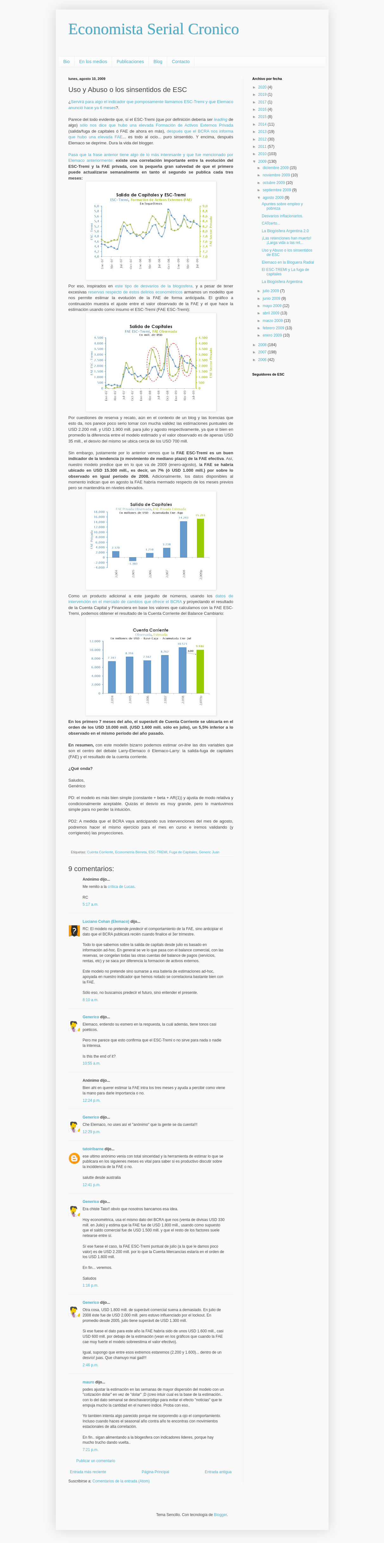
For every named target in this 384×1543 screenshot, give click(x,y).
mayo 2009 (273, 306)
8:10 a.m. (91, 1000)
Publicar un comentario (95, 1461)
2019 (263, 94)
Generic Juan (209, 852)
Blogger (220, 1515)
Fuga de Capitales (183, 852)
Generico (91, 1017)
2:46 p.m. (91, 1365)
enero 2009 (273, 335)
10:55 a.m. (92, 1063)
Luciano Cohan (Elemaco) (106, 921)
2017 (263, 102)
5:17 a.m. (91, 904)
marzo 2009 (273, 320)
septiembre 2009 (277, 190)
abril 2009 (271, 313)
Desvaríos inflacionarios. (282, 216)
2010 (263, 154)
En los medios (93, 61)
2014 (263, 124)
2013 (263, 131)
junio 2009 (272, 298)
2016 (263, 109)
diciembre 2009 (276, 168)
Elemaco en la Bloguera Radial (288, 262)
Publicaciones (130, 61)
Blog (157, 61)
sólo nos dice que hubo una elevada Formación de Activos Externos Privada (156, 125)
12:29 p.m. (92, 1132)
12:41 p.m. (92, 1185)
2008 (263, 345)
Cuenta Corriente (100, 852)
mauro (88, 1382)
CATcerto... (271, 223)
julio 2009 (271, 291)
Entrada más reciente (88, 1472)
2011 (263, 146)
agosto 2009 (273, 197)
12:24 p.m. (92, 1100)
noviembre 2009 (277, 175)
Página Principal (155, 1472)
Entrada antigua (218, 1472)
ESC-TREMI (157, 852)
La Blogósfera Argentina (282, 281)
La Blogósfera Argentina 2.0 (285, 231)
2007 (263, 352)
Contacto (181, 61)
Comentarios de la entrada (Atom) (121, 1481)
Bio (66, 61)
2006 (263, 360)
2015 (263, 117)
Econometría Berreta (131, 852)
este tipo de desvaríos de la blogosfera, (154, 286)
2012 (263, 139)
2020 (263, 87)
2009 (263, 161)
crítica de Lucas (121, 886)
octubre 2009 (274, 183)
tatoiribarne (93, 1149)
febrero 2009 (274, 328)
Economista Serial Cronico (153, 29)
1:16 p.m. (91, 1285)
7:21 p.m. (91, 1450)
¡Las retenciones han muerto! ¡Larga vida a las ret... (286, 240)
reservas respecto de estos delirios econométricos (135, 292)
